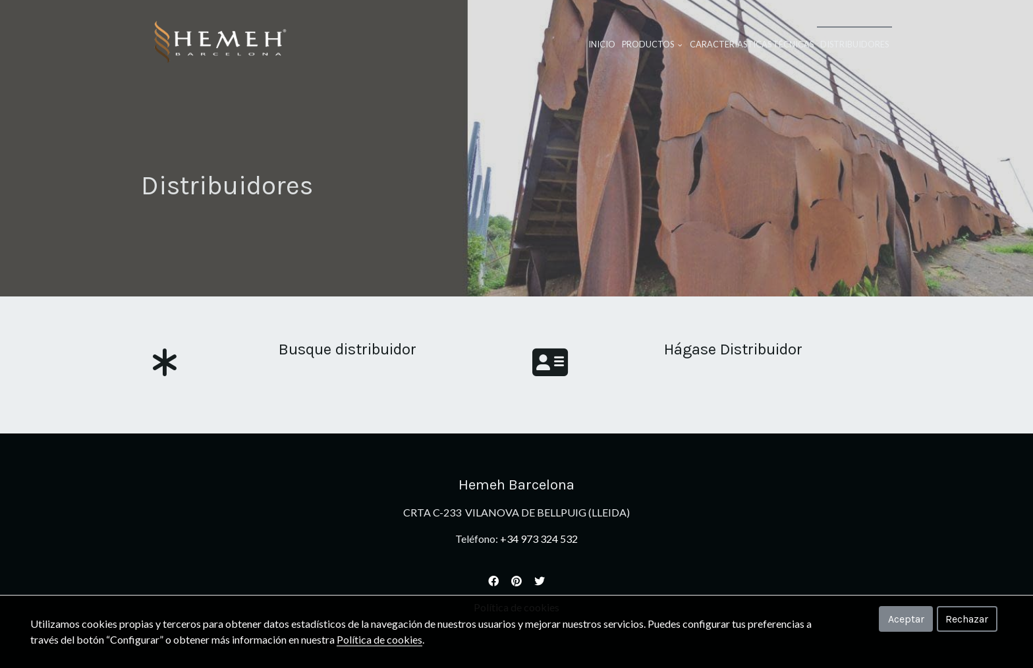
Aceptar (906, 619)
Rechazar (966, 619)
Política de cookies (379, 639)
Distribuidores (854, 44)
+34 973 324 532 (539, 538)
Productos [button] (652, 44)
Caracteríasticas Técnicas (752, 44)
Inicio (601, 44)
